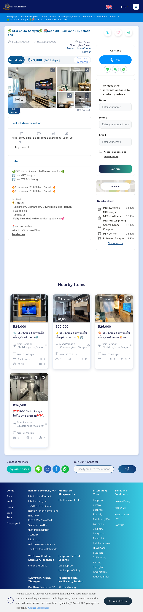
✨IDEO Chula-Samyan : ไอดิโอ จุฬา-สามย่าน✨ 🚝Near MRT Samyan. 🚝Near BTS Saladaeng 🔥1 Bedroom (71, 335)
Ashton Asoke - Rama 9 (41, 544)
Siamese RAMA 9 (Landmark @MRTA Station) (38, 529)
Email (102, 134)
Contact (120, 524)
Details (16, 161)
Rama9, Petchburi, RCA (42, 490)
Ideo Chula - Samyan (106, 16)
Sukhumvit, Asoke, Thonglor (99, 561)
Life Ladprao (65, 565)
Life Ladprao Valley (69, 570)
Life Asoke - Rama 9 (39, 496)
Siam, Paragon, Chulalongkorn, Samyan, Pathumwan (67, 16)
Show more (115, 243)
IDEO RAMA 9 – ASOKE (40, 520)
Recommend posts (29, 16)
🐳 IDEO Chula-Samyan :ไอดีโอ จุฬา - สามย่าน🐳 (29, 335)
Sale (9, 496)
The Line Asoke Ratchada (42, 548)
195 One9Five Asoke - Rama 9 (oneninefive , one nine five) (43, 510)
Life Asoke (34, 539)
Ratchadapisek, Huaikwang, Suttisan (102, 547)
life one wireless (37, 565)
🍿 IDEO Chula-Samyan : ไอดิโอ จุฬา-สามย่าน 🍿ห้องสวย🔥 (114, 335)
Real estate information (26, 122)
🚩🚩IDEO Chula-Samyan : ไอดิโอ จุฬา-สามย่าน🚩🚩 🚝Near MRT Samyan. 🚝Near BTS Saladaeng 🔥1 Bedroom (28, 414)
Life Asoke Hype (37, 501)
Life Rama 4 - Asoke (69, 500)
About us (120, 507)
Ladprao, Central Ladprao (98, 504)
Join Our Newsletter (86, 461)
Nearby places (105, 200)
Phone (103, 117)
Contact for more (17, 461)
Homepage (12, 16)
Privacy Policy (123, 500)
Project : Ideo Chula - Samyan (79, 49)
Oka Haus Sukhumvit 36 (41, 587)
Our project (13, 523)
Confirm (115, 168)
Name (102, 100)
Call (115, 60)
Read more (18, 234)
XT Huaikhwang (67, 587)
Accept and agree (113, 151)
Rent (9, 501)
